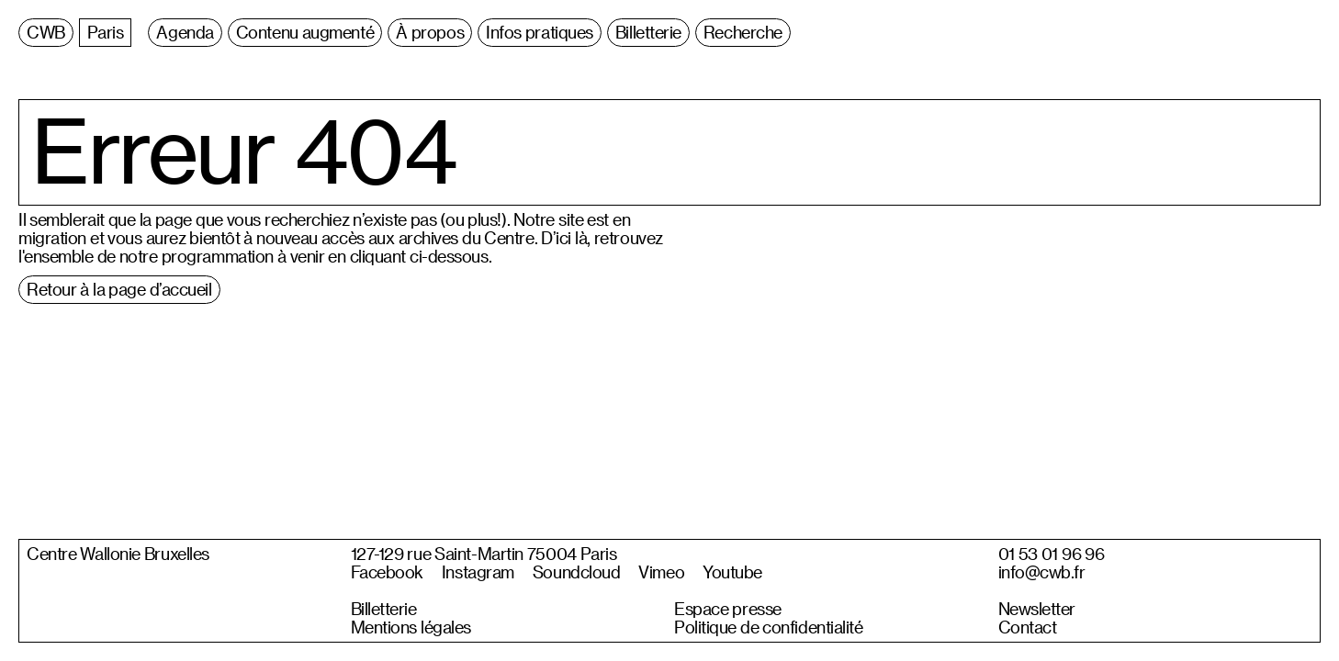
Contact (1027, 627)
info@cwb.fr (1042, 572)
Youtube (732, 572)
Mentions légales (411, 627)
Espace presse (728, 608)
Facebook (387, 572)
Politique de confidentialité (768, 627)
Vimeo (661, 572)
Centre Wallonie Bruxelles (118, 553)
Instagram (478, 572)
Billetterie (384, 608)
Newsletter (1037, 608)
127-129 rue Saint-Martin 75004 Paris (484, 553)
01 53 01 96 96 (1051, 553)
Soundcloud (577, 572)
